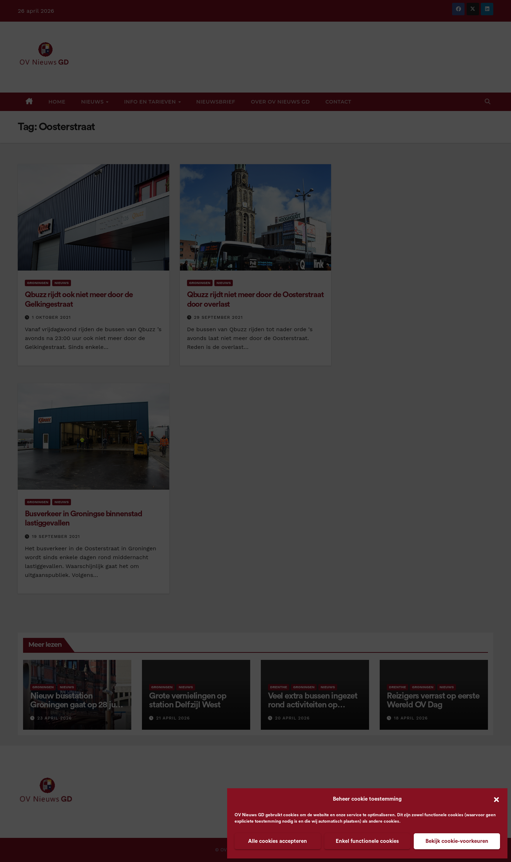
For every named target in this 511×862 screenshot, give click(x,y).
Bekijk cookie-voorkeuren (456, 841)
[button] (496, 799)
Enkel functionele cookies (367, 841)
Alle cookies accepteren (277, 841)
